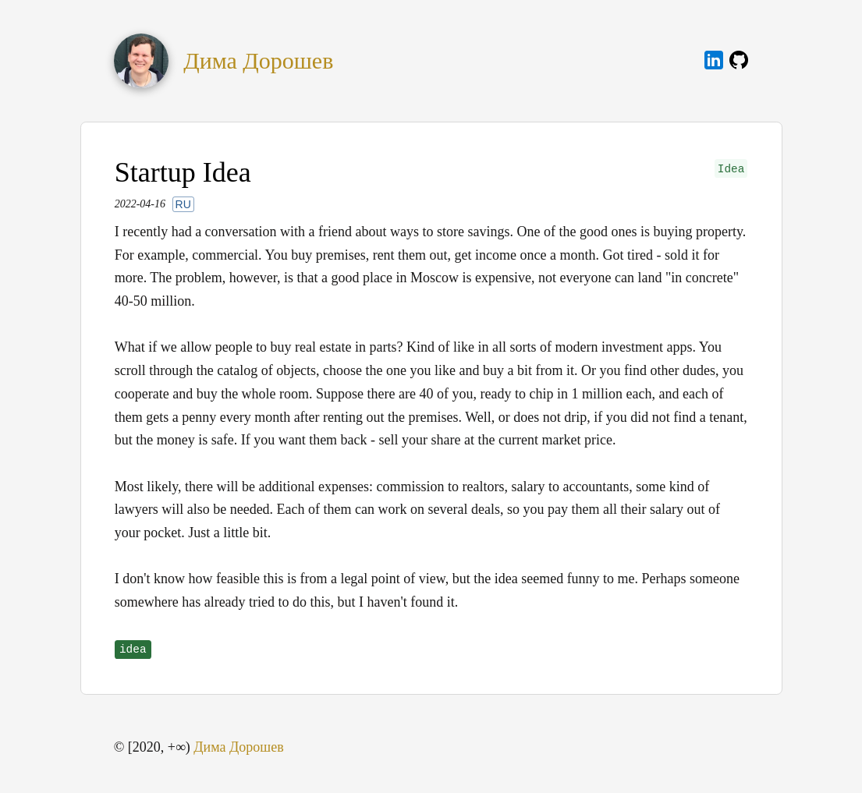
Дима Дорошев (258, 61)
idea (133, 649)
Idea (731, 169)
